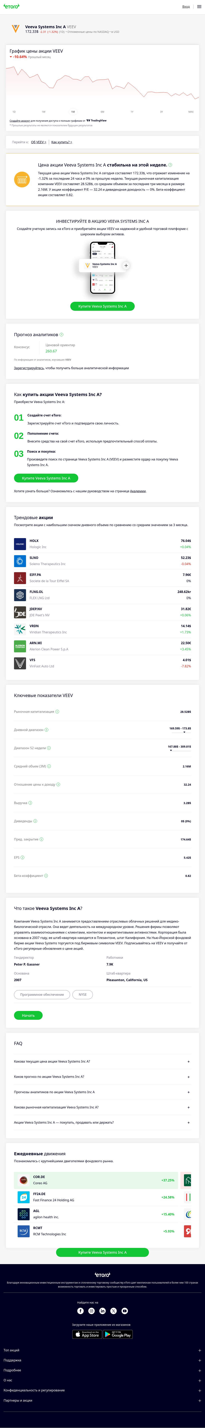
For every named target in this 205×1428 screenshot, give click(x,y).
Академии (138, 491)
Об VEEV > (38, 142)
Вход (186, 6)
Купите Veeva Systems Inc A (102, 306)
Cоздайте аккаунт (20, 120)
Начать (28, 1015)
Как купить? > (61, 142)
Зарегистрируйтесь (29, 368)
